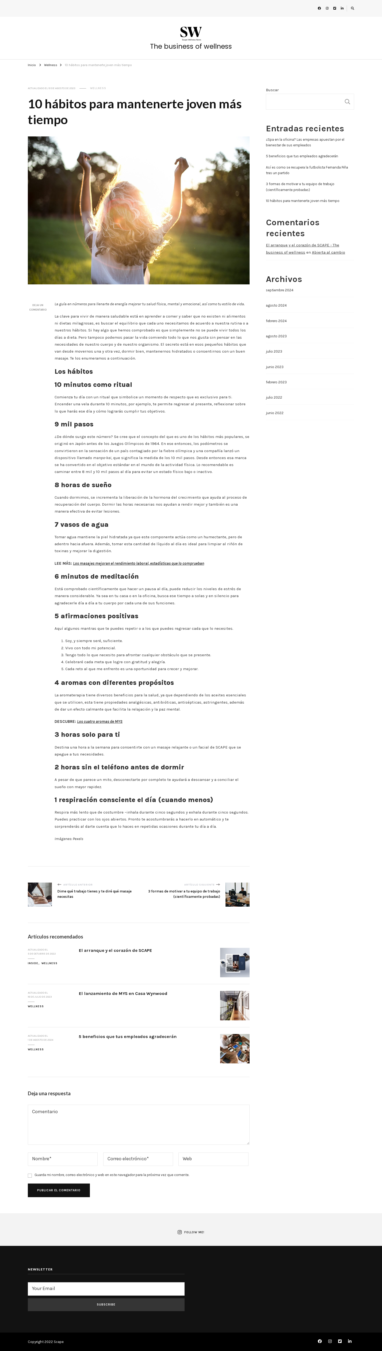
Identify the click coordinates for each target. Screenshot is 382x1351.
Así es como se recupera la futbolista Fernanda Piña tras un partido (307, 170)
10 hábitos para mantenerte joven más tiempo (302, 201)
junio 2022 (275, 413)
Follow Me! (191, 1232)
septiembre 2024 (279, 290)
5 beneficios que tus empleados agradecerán (128, 1036)
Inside (33, 963)
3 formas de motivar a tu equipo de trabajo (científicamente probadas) (300, 187)
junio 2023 (275, 367)
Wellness (98, 88)
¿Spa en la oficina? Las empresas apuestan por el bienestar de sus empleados (305, 142)
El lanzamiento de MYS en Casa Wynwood (123, 993)
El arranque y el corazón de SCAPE (115, 950)
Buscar (272, 89)
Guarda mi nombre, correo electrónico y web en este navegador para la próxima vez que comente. (112, 1175)
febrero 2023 (276, 382)
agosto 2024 (276, 305)
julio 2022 (274, 397)
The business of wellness (191, 46)
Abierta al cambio (328, 252)
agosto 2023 (276, 336)
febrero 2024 (276, 321)
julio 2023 (274, 351)
